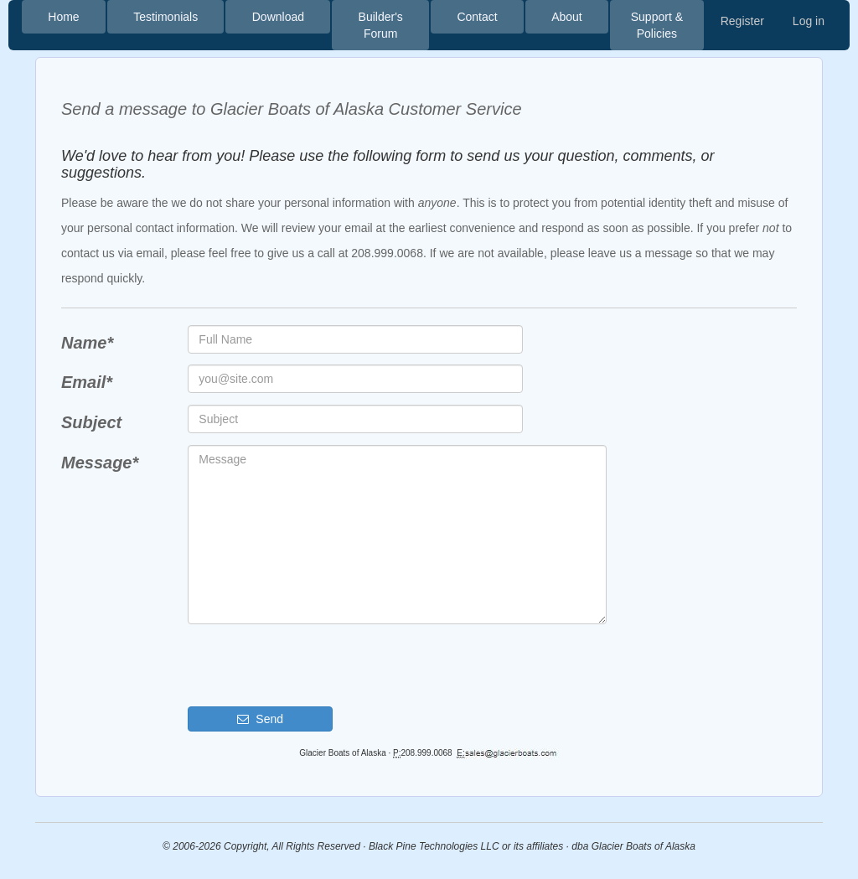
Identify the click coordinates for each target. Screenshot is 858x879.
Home (63, 16)
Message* (99, 462)
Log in (808, 21)
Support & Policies (657, 25)
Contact (477, 16)
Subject (91, 422)
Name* (87, 343)
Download (278, 16)
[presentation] (315, 665)
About (566, 16)
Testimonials (165, 16)
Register (742, 21)
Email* (86, 382)
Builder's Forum (381, 25)
